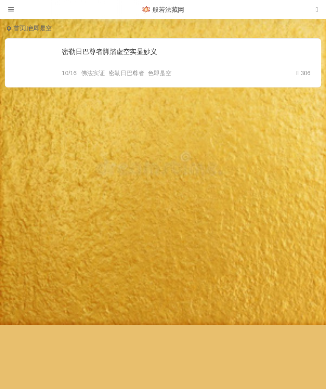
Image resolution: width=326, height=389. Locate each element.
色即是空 (159, 73)
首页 (19, 28)
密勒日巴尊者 (126, 73)
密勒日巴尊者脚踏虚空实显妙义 (109, 51)
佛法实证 (93, 73)
